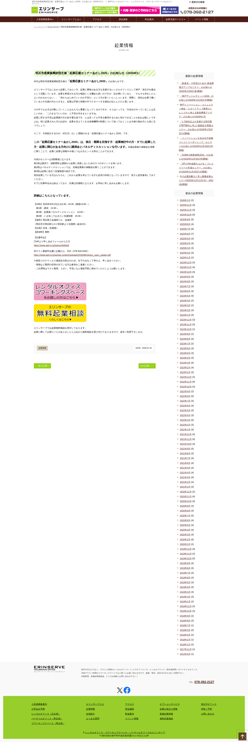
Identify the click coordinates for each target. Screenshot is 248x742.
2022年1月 (185, 429)
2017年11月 (186, 649)
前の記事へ (42, 366)
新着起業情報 (53, 27)
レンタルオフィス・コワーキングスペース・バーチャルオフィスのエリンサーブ (125, 732)
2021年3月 (185, 477)
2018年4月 (185, 635)
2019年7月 (185, 573)
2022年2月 (185, 425)
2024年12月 (186, 262)
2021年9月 (185, 448)
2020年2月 (185, 539)
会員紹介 (90, 714)
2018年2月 (185, 639)
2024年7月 (185, 286)
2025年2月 (185, 253)
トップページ (39, 27)
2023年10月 (186, 329)
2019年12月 (186, 549)
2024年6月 (185, 291)
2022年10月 (186, 386)
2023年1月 (185, 372)
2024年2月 (185, 310)
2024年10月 (186, 272)
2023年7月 (185, 343)
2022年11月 (186, 381)
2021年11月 (186, 439)
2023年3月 (185, 363)
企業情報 (90, 709)
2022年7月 (185, 401)
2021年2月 (185, 482)
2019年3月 (185, 592)
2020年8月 (185, 510)
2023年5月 (185, 353)
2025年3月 (185, 248)
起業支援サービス (175, 19)
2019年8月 (185, 568)
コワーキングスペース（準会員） (48, 723)
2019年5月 (185, 582)
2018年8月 (185, 620)
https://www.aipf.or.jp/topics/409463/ (51, 245)
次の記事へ (147, 366)
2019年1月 (185, 601)
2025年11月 (186, 210)
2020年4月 (185, 530)
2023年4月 (185, 358)
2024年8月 (185, 281)
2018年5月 (185, 630)
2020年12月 (186, 491)
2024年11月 (186, 267)
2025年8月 (185, 224)
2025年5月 (185, 238)
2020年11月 (186, 496)
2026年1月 (185, 200)
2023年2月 (185, 367)
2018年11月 (186, 606)
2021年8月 (185, 453)
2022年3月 (185, 420)
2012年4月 (185, 654)
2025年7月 (185, 229)
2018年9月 (185, 616)
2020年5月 (185, 525)
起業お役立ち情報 (168, 709)
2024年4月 (185, 300)
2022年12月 (186, 377)
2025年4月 (185, 243)
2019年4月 (185, 587)
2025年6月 (185, 234)
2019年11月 (186, 553)
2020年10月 (186, 501)
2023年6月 (185, 348)
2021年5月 (185, 468)
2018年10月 (186, 611)
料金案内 (149, 19)
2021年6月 (185, 463)
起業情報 (42, 348)
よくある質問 (92, 718)
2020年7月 (185, 515)
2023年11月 (186, 324)
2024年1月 (185, 315)
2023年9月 (185, 334)
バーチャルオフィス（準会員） (46, 718)
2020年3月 (185, 534)
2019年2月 (185, 596)
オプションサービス (170, 704)
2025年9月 (185, 219)
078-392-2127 (204, 682)
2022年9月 (185, 391)
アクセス (97, 19)
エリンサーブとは (71, 19)
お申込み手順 (38, 709)
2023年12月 (186, 319)
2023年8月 (185, 339)
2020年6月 (185, 520)
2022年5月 (185, 410)
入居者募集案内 (44, 19)
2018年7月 (185, 625)
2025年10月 (186, 214)
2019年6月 (185, 577)
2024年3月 (185, 305)
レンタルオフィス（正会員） (45, 714)
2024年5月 (185, 296)
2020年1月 (185, 544)
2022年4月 (185, 415)
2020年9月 (185, 506)
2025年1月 (185, 257)
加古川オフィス (209, 704)
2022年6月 (185, 405)
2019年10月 (186, 558)
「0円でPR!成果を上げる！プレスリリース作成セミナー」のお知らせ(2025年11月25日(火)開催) (196, 167)
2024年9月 (185, 276)
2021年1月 (185, 487)
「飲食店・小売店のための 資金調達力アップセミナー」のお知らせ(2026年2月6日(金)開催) (196, 87)
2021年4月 (185, 472)
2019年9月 (185, 563)
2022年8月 (185, 396)
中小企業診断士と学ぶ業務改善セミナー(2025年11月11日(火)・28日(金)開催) (196, 180)
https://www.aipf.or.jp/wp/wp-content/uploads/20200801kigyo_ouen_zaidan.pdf (72, 255)
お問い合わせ (207, 714)
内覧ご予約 (206, 709)
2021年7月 (185, 458)
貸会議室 (123, 19)
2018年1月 (185, 644)
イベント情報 (201, 19)
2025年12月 (186, 205)
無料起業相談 (166, 718)
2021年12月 (186, 434)
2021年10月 (186, 444)
